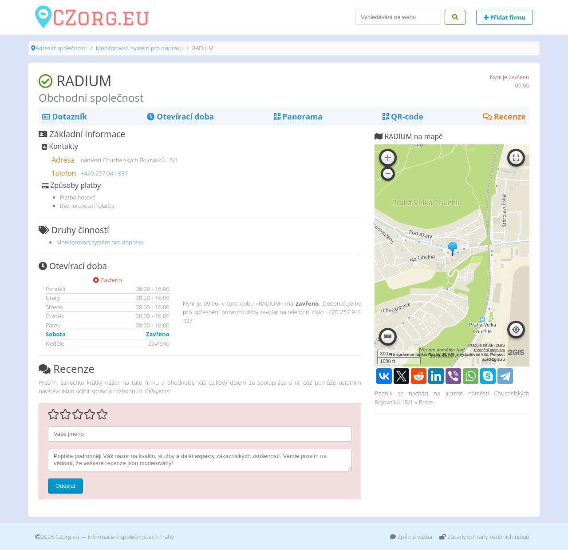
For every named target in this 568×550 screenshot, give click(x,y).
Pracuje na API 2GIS (486, 345)
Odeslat (65, 485)
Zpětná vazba (411, 537)
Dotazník (64, 116)
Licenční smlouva (489, 350)
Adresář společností (61, 48)
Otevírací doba (180, 116)
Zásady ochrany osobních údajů (484, 537)
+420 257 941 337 (104, 173)
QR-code (403, 116)
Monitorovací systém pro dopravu (139, 48)
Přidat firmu (504, 17)
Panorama (298, 116)
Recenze (504, 116)
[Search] (398, 17)
